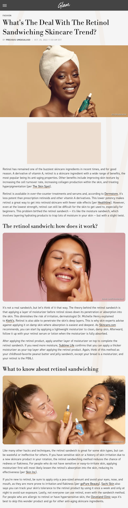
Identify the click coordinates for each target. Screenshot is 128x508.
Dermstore (111, 194)
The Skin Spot (41, 186)
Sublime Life (66, 345)
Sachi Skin (107, 484)
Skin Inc (31, 472)
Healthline (104, 202)
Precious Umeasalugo (18, 40)
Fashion (7, 16)
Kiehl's (10, 321)
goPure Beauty (89, 484)
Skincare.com (107, 325)
